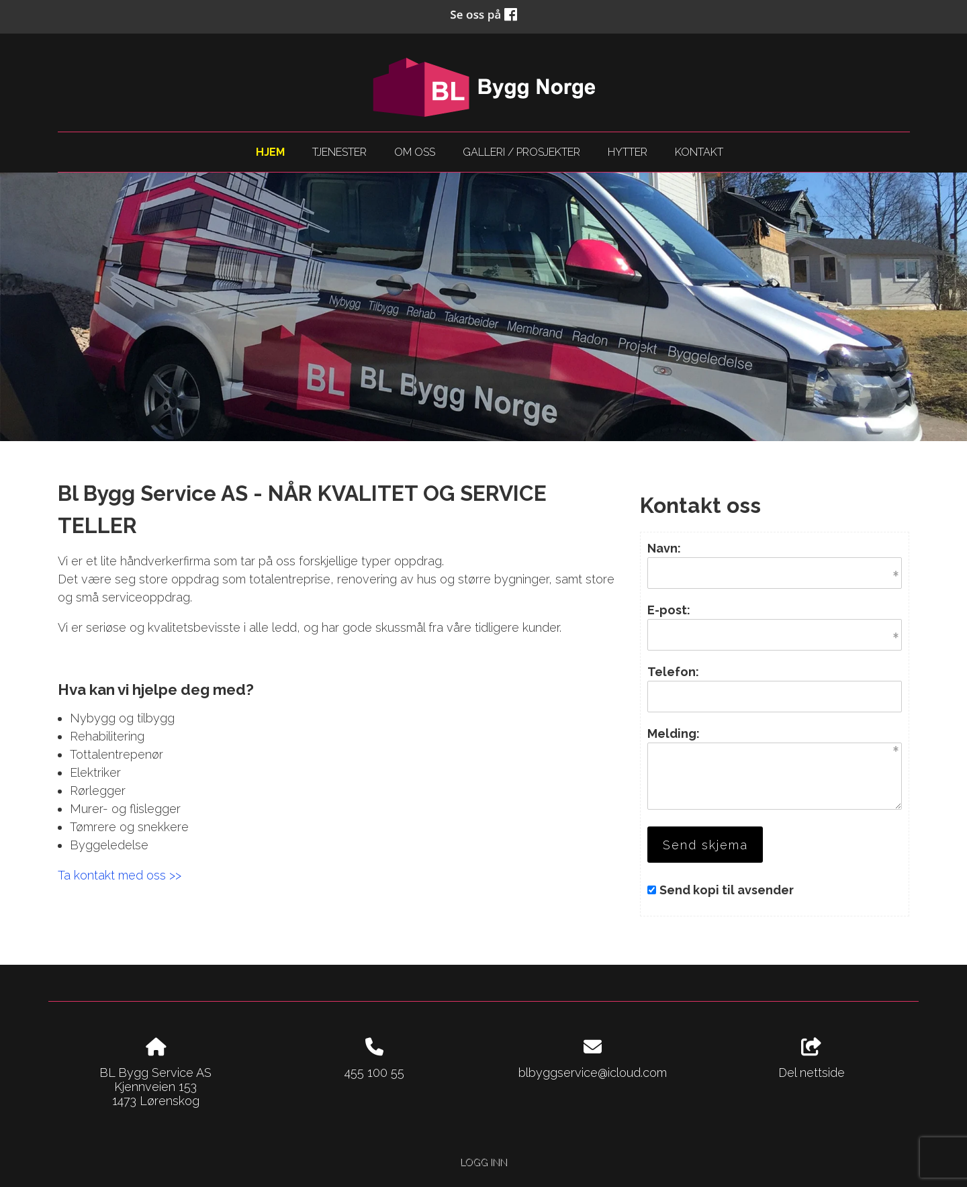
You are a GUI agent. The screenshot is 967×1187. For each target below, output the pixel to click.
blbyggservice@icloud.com (592, 1072)
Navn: (664, 548)
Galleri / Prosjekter (521, 152)
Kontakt (699, 152)
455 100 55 (374, 1072)
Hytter (627, 152)
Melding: (673, 733)
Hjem (270, 152)
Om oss (414, 152)
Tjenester (339, 152)
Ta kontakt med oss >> (119, 875)
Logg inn (483, 1162)
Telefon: (673, 672)
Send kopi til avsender (726, 890)
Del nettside (811, 1059)
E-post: (668, 610)
